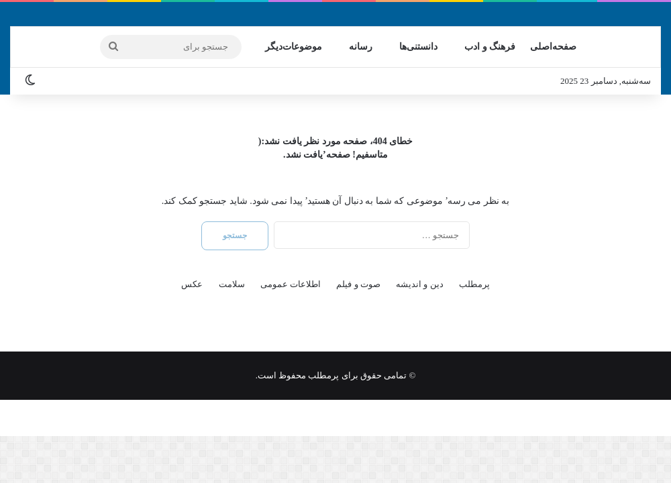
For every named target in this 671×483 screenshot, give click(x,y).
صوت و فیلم (358, 284)
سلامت (232, 284)
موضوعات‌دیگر (293, 47)
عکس (192, 284)
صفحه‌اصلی (553, 47)
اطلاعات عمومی (290, 284)
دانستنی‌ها (418, 47)
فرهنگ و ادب (489, 47)
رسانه (360, 47)
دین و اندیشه (420, 284)
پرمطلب (474, 284)
